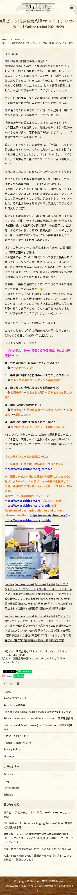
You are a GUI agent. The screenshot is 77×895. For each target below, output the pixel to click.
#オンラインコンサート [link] (19, 621)
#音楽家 (21, 608)
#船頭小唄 (42, 599)
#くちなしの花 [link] (56, 635)
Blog (17, 39)
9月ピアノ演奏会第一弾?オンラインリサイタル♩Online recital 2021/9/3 (33, 660)
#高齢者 (46, 594)
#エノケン (19, 599)
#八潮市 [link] (35, 635)
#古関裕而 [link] (29, 640)
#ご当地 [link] (25, 635)
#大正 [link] (49, 630)
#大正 (52, 599)
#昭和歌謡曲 (15, 603)
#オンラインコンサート (22, 589)
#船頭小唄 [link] (39, 630)
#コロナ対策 (58, 594)
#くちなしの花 (60, 603)
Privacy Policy (12, 749)
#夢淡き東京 (59, 608)
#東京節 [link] (28, 630)
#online (9, 584)
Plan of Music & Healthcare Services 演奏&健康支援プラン (37, 711)
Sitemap (9, 756)
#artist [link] (51, 616)
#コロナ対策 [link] (56, 625)
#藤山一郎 (45, 608)
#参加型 (36, 594)
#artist (51, 584)
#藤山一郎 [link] (42, 640)
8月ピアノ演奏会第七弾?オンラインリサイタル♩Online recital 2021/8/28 (35, 653)
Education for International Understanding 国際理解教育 (38, 718)
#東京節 (31, 599)
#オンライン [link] (63, 616)
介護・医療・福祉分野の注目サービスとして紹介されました (38, 848)
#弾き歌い (25, 594)
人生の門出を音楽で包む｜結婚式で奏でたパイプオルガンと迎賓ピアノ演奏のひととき (38, 857)
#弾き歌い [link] (22, 625)
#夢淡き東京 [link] (56, 640)
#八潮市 (38, 603)
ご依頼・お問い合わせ (16, 736)
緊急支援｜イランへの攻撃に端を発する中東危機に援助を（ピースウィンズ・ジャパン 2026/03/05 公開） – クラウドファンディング (38, 838)
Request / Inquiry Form (17, 742)
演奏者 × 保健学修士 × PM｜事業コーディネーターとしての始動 (38, 814)
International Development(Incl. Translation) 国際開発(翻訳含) (38, 727)
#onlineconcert (24, 584)
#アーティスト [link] (57, 621)
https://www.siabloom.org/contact (28, 469)
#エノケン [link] (17, 630)
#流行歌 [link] (66, 630)
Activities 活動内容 (14, 705)
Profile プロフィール (15, 698)
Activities (9, 774)
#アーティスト (61, 589)
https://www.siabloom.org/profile (28, 505)
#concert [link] (40, 616)
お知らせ (9, 794)
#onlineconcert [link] (24, 616)
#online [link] (9, 616)
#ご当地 (28, 603)
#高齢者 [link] (43, 625)
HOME (5, 39)
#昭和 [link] (57, 630)
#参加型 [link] (33, 625)
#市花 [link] (43, 635)
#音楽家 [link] (18, 640)
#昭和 (59, 599)
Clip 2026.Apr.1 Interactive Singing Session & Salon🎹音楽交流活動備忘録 (38, 825)
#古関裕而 (32, 608)
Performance (12, 787)
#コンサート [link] (41, 621)
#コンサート (44, 589)
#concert (40, 584)
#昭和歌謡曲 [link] (12, 635)
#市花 (47, 603)
